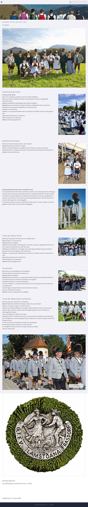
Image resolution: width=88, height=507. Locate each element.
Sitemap (51, 504)
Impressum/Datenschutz (40, 504)
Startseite (11, 22)
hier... (25, 483)
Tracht (25, 22)
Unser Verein (18, 22)
